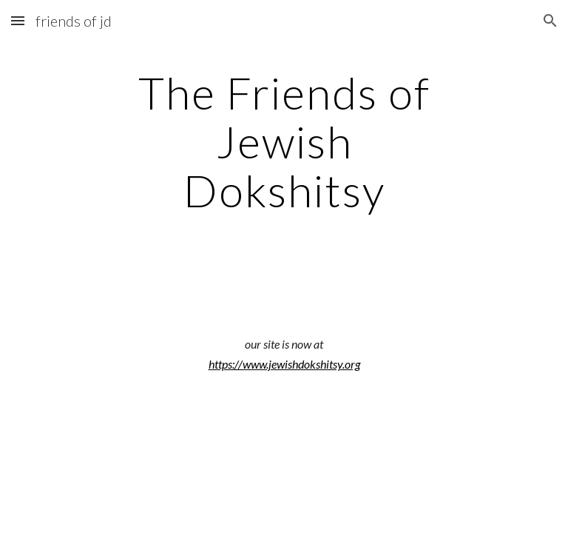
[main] (283, 141)
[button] (18, 20)
